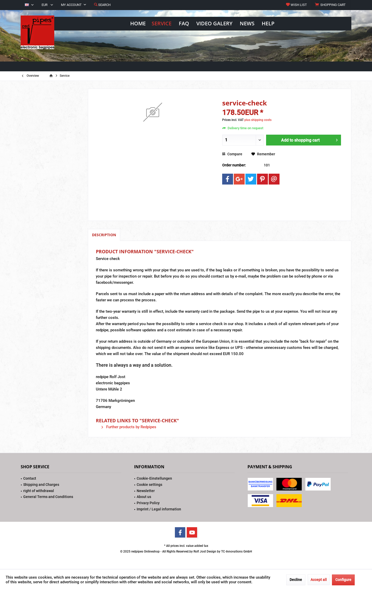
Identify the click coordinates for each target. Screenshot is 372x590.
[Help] (268, 23)
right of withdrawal (38, 491)
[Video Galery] (214, 23)
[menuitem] (331, 5)
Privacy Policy (148, 503)
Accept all (319, 580)
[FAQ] (184, 23)
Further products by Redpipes (129, 427)
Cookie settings (149, 484)
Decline (296, 580)
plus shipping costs (258, 120)
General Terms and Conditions (48, 497)
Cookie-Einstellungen (154, 478)
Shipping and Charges (41, 484)
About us (144, 497)
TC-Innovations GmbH (236, 551)
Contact (29, 478)
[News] (247, 23)
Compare (232, 154)
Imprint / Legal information (159, 509)
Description (104, 234)
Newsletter (146, 491)
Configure (343, 580)
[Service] (161, 23)
